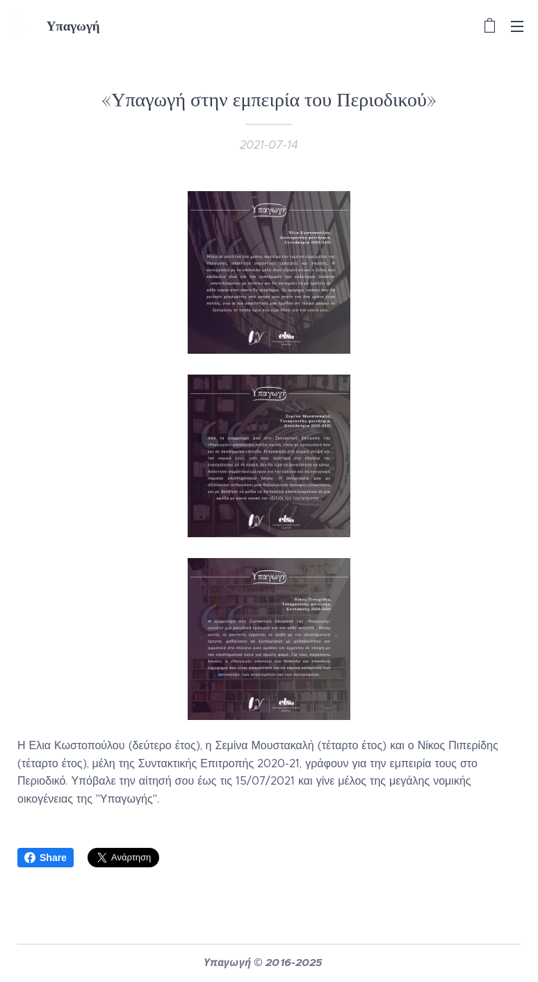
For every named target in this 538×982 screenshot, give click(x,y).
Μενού (517, 26)
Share (45, 857)
